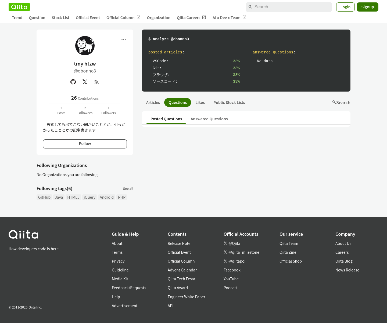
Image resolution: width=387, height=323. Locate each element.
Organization (158, 17)
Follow (85, 143)
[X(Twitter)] (85, 82)
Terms (117, 252)
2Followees (84, 110)
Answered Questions (209, 118)
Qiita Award (178, 287)
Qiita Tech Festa (181, 278)
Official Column (123, 17)
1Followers (108, 110)
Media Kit (120, 278)
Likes (200, 102)
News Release (347, 270)
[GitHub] (73, 82)
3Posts (61, 110)
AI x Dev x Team (229, 17)
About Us (343, 243)
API (170, 305)
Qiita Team (289, 243)
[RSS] (97, 82)
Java (59, 197)
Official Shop (291, 261)
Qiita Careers (191, 17)
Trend (17, 17)
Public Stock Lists (229, 102)
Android (107, 197)
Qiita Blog (344, 261)
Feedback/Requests (129, 287)
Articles (153, 102)
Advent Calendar (182, 270)
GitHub (44, 197)
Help (116, 296)
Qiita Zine (288, 252)
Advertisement (125, 305)
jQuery (90, 197)
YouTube (231, 278)
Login (346, 6)
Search (341, 102)
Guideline (120, 270)
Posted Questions (166, 118)
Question (37, 17)
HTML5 (73, 197)
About (117, 243)
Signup (367, 6)
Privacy (118, 261)
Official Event (88, 17)
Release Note (179, 243)
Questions (178, 102)
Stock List (60, 17)
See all (128, 188)
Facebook (232, 270)
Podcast (231, 287)
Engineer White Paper (186, 296)
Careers (342, 252)
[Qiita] (19, 7)
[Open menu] (123, 39)
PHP (122, 197)
